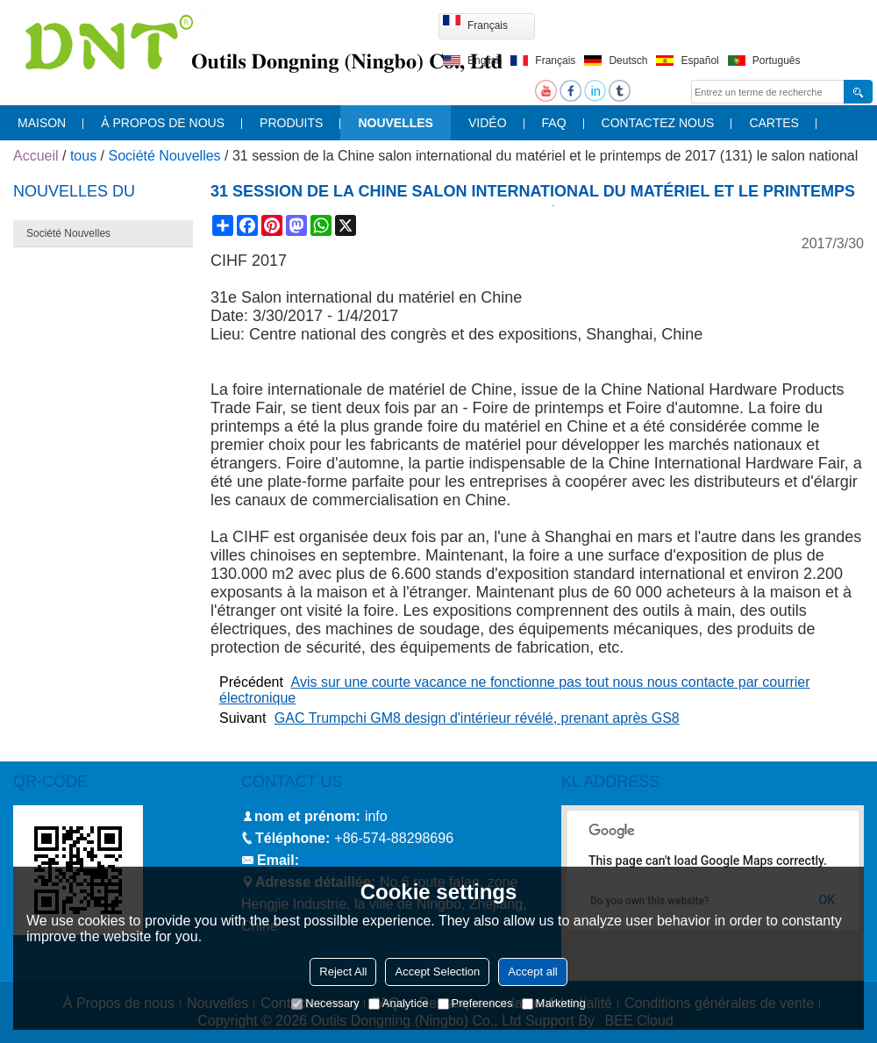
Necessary (325, 1003)
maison (42, 123)
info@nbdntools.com (367, 860)
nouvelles (395, 123)
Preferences (475, 1003)
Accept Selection (437, 971)
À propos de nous (163, 123)
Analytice (398, 1003)
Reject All (343, 971)
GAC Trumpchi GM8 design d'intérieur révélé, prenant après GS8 (477, 718)
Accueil (36, 155)
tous (83, 155)
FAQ (554, 123)
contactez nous (658, 123)
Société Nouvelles (165, 155)
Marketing (554, 1003)
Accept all (532, 971)
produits (291, 123)
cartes (774, 123)
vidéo (487, 123)
